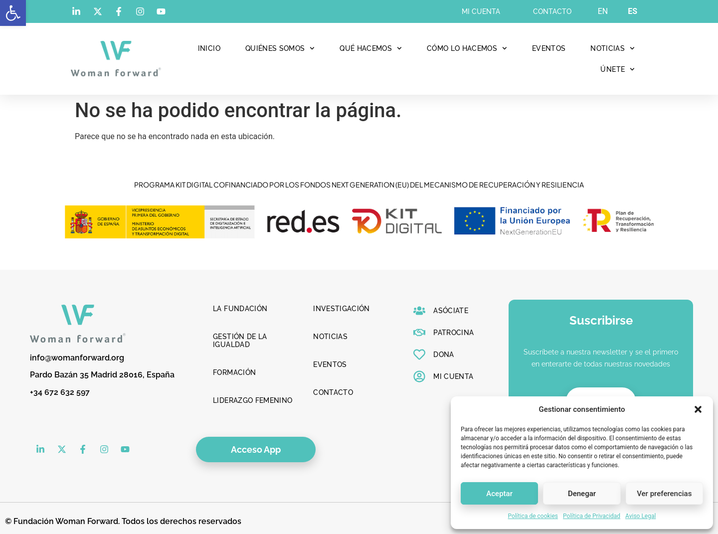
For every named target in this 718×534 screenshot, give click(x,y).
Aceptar (499, 493)
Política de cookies (533, 516)
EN (603, 11)
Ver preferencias (664, 493)
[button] (13, 13)
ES (632, 11)
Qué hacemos (371, 48)
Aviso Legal (640, 516)
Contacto (552, 11)
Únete (617, 69)
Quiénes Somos (280, 48)
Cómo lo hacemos (467, 48)
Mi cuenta (481, 11)
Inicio (209, 48)
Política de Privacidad (591, 516)
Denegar (582, 493)
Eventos (548, 48)
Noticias (612, 48)
